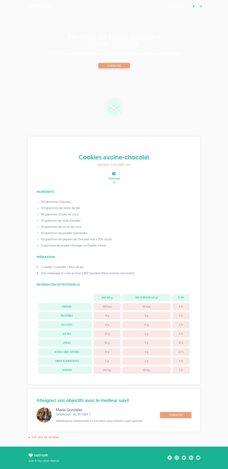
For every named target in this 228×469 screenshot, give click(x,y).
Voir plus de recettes (43, 437)
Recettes (177, 6)
